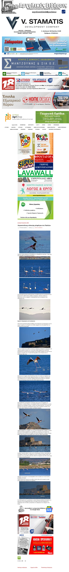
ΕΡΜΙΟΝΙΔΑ (30, 129)
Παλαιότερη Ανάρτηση (46, 567)
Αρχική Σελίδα (14, 124)
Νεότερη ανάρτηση (22, 567)
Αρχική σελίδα (34, 567)
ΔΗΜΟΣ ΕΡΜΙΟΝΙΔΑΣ (62, 127)
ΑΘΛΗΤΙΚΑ (13, 127)
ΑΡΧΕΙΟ (43, 124)
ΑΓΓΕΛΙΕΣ (7, 127)
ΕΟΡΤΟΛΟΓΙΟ (31, 124)
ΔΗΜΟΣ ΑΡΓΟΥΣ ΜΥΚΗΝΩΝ (39, 127)
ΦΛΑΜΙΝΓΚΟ (40, 227)
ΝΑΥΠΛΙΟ (44, 129)
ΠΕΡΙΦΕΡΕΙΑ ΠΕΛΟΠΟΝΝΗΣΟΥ (55, 129)
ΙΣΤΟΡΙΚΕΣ (37, 129)
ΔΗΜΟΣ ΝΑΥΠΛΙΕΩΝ (14, 129)
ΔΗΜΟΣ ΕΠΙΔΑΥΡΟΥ (51, 127)
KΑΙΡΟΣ (49, 124)
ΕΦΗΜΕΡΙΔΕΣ (22, 124)
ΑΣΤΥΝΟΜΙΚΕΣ (28, 127)
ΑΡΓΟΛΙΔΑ (20, 127)
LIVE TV (37, 124)
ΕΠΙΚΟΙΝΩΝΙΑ (56, 124)
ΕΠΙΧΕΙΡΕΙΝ (23, 129)
